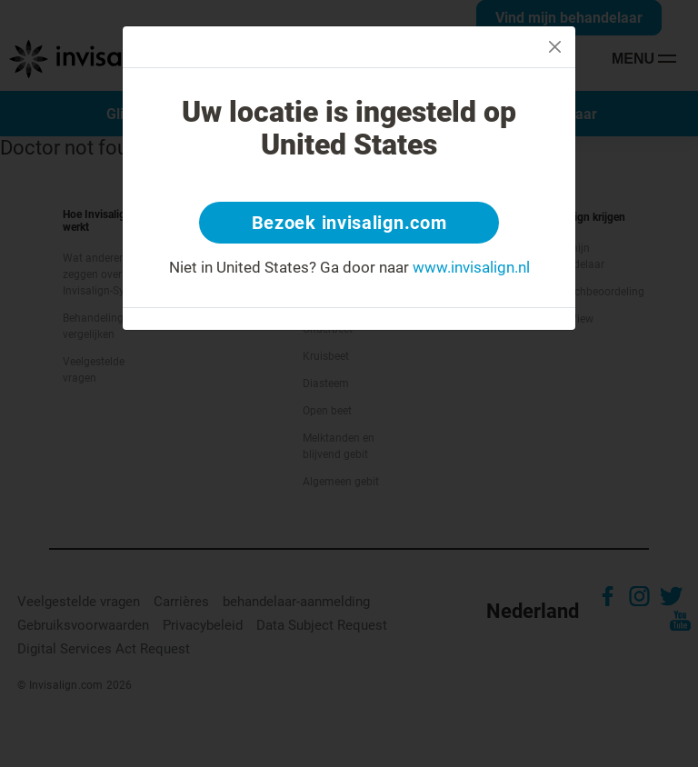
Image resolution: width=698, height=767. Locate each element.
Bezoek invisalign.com (349, 223)
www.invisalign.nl (471, 267)
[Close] (555, 47)
